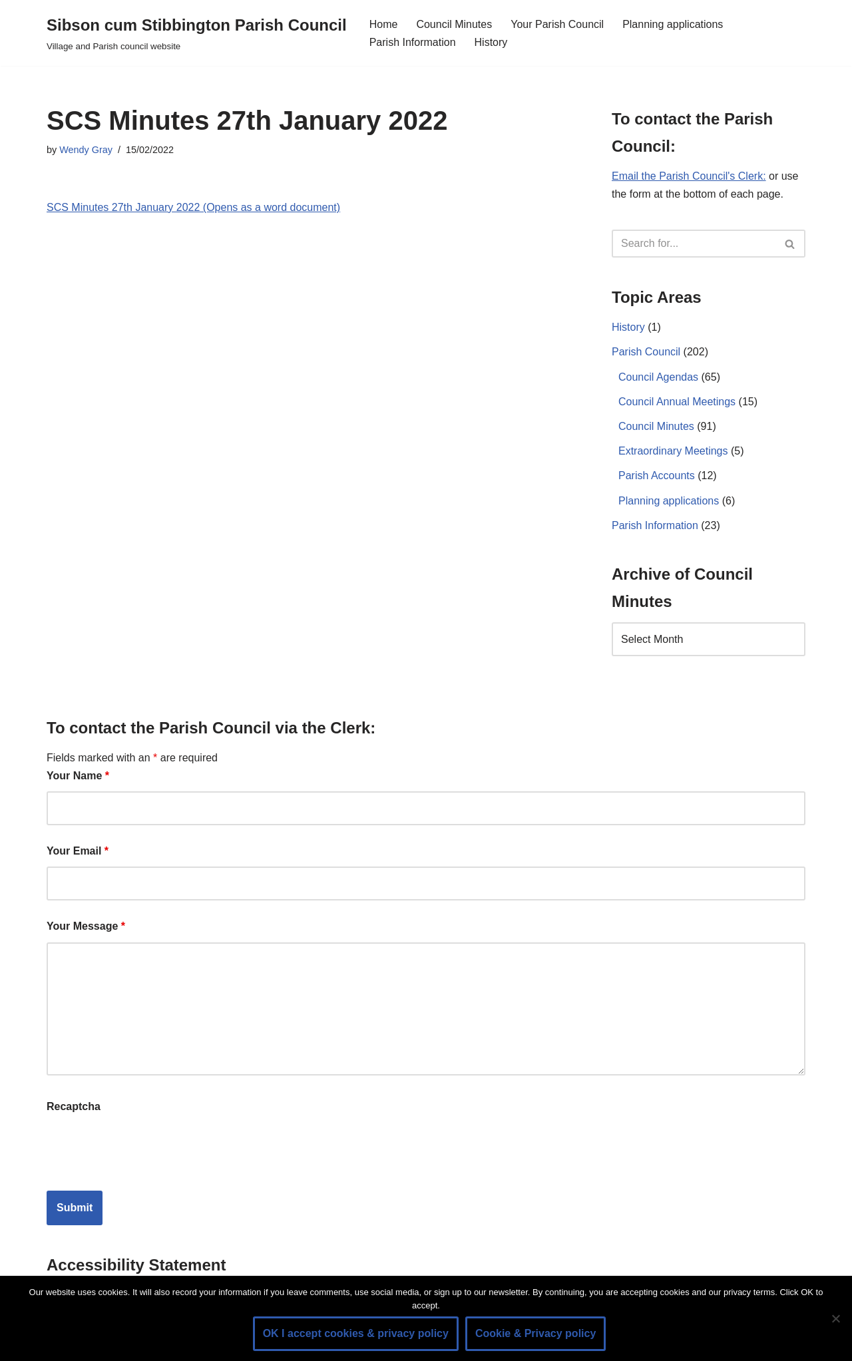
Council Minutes (454, 24)
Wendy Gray (85, 149)
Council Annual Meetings (677, 401)
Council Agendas (658, 377)
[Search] (693, 244)
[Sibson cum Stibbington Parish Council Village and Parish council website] (197, 33)
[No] (835, 1318)
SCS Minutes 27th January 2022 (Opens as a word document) (193, 207)
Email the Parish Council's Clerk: (689, 176)
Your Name (78, 775)
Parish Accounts (656, 475)
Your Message (86, 926)
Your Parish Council (557, 24)
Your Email (77, 851)
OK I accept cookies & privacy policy (356, 1333)
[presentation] (148, 1148)
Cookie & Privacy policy (535, 1333)
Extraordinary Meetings (673, 451)
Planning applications (672, 24)
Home (383, 24)
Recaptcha (74, 1106)
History (491, 42)
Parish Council (646, 351)
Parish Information (412, 42)
